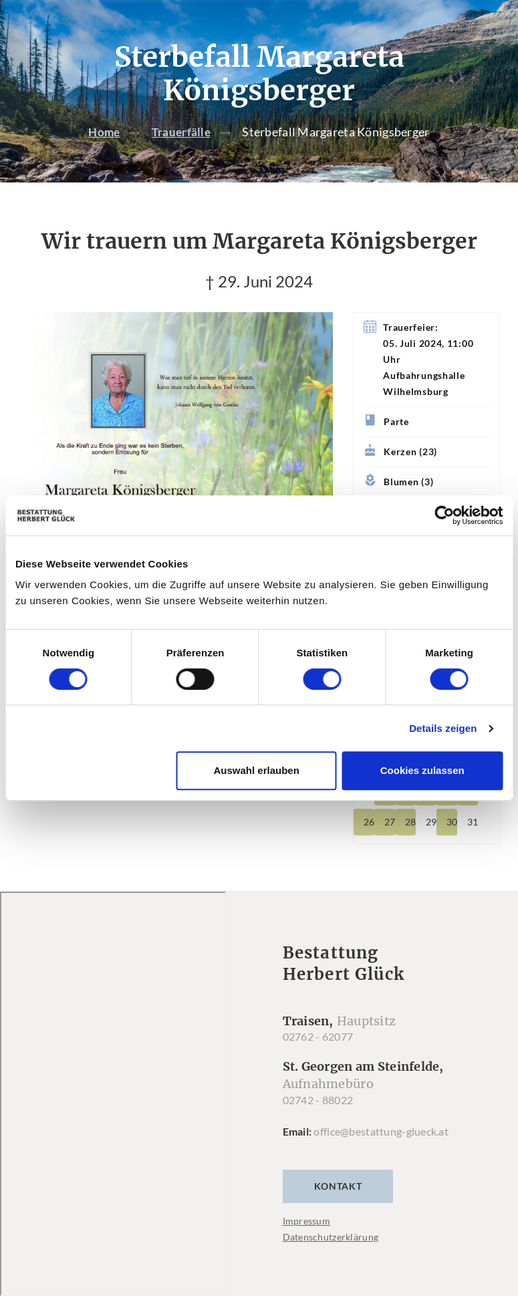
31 (472, 821)
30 (451, 821)
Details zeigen (443, 728)
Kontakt (338, 1186)
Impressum (307, 1220)
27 (389, 821)
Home (103, 132)
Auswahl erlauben (256, 770)
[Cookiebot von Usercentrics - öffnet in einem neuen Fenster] (444, 515)
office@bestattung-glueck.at (380, 1132)
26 (369, 821)
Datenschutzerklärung (331, 1237)
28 (410, 821)
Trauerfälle (182, 132)
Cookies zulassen (422, 770)
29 (431, 821)
